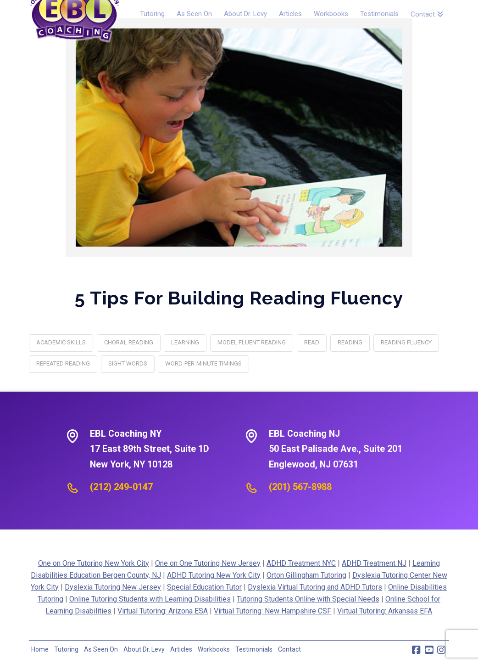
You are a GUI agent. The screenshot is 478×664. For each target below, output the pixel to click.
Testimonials (253, 649)
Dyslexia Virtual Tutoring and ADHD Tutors (315, 587)
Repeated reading (63, 363)
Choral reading (128, 342)
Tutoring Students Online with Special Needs (308, 599)
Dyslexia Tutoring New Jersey (113, 587)
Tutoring (66, 649)
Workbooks (214, 649)
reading (350, 342)
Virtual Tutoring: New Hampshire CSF (272, 611)
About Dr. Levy (144, 649)
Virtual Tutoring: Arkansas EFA (384, 611)
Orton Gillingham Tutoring (306, 575)
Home (40, 649)
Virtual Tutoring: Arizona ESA (162, 611)
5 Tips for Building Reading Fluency (239, 298)
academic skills (61, 342)
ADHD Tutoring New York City (214, 575)
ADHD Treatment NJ (374, 563)
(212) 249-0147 (121, 486)
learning (185, 342)
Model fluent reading (251, 342)
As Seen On (101, 649)
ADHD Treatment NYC (301, 563)
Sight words (127, 363)
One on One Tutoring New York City (93, 563)
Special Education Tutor (204, 587)
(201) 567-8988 (300, 486)
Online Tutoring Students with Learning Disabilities (150, 599)
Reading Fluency (406, 342)
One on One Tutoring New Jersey (208, 563)
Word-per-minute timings (203, 363)
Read (311, 342)
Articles (181, 649)
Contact (289, 649)
